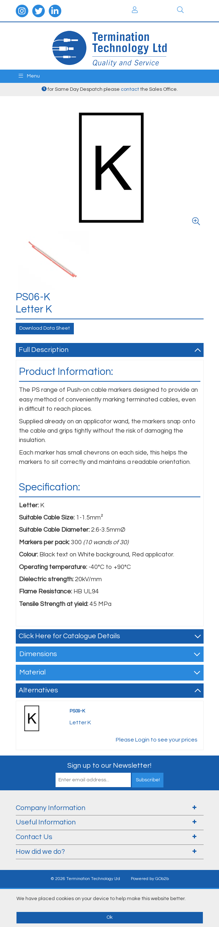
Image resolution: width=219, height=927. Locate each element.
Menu (29, 76)
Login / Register (135, 9)
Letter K (80, 722)
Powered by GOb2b (150, 878)
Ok (109, 917)
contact (130, 89)
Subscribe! (148, 779)
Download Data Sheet (44, 328)
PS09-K (77, 711)
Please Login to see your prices (156, 740)
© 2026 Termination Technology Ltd (85, 878)
